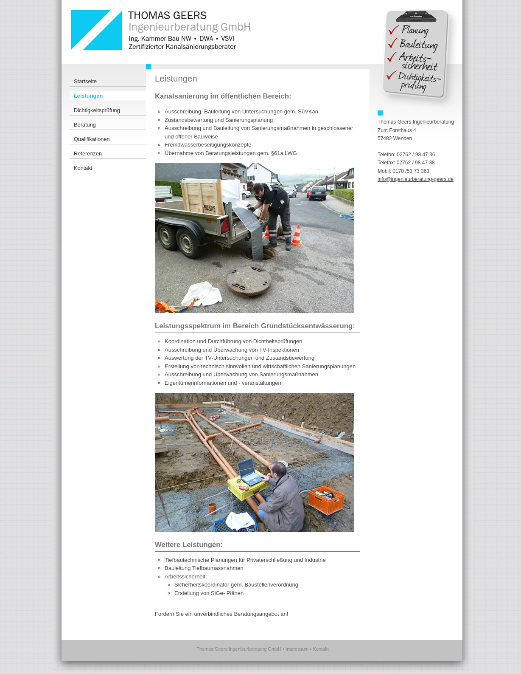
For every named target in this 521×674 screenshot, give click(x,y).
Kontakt (320, 648)
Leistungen (88, 96)
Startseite (85, 81)
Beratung (85, 124)
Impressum (297, 648)
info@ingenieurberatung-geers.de (416, 179)
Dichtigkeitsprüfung (97, 110)
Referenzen (88, 153)
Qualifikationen (92, 139)
